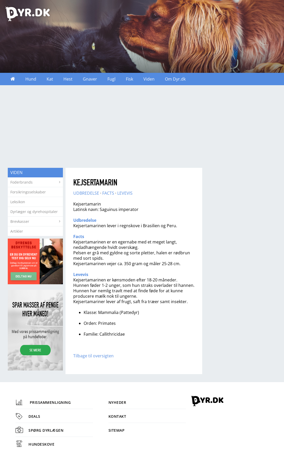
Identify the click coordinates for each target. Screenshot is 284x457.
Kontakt (117, 416)
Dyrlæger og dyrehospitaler (34, 211)
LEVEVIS (125, 193)
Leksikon (17, 201)
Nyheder (117, 402)
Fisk (129, 79)
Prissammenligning (43, 402)
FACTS (108, 193)
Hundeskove (35, 444)
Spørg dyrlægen (39, 430)
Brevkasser (19, 221)
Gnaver (90, 79)
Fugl (111, 79)
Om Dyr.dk (175, 79)
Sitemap (116, 430)
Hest (67, 79)
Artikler (16, 231)
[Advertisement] (142, 126)
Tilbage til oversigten (93, 356)
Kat (50, 79)
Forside (12, 79)
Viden (149, 79)
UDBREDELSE (86, 193)
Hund (30, 79)
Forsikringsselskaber (28, 192)
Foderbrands (21, 182)
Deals (28, 416)
